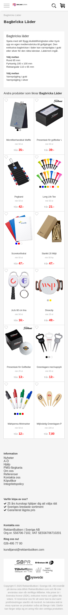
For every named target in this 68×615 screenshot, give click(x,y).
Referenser (11, 474)
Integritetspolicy (14, 484)
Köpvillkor (10, 480)
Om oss (9, 470)
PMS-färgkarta (13, 467)
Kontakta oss (12, 477)
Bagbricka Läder (12, 15)
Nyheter (9, 457)
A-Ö (6, 461)
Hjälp (7, 464)
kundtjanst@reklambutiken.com (24, 549)
